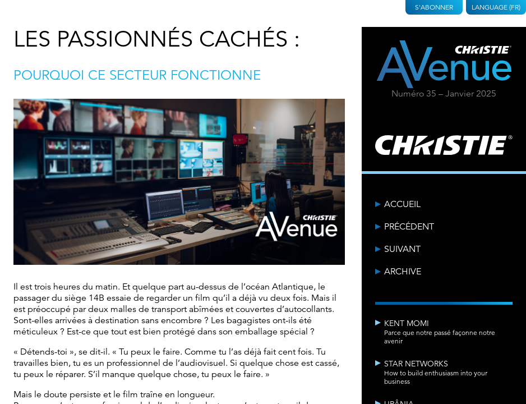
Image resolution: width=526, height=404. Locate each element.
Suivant (402, 249)
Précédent (409, 226)
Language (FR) (496, 7)
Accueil (402, 204)
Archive (402, 271)
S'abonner (434, 7)
